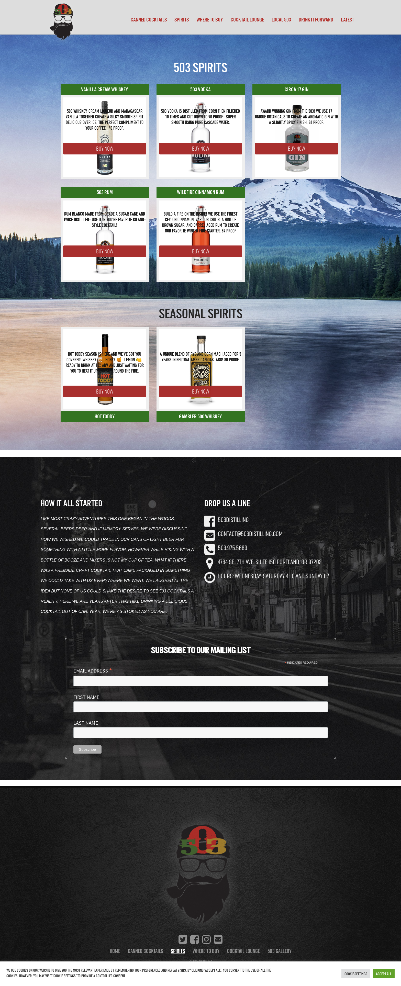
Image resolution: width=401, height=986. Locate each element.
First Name (86, 697)
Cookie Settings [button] (355, 974)
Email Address (92, 670)
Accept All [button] (384, 974)
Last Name (85, 723)
